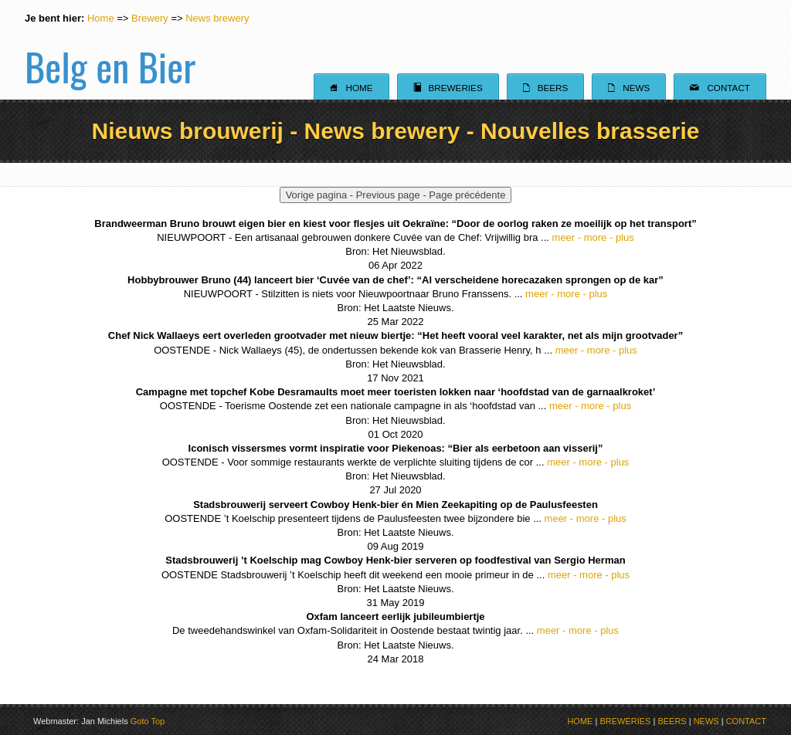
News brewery (217, 18)
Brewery (149, 18)
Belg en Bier (110, 49)
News (629, 87)
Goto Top (148, 721)
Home (100, 18)
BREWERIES (624, 721)
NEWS (706, 721)
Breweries (448, 87)
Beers (546, 87)
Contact (720, 87)
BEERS (671, 721)
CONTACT (746, 721)
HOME (579, 721)
